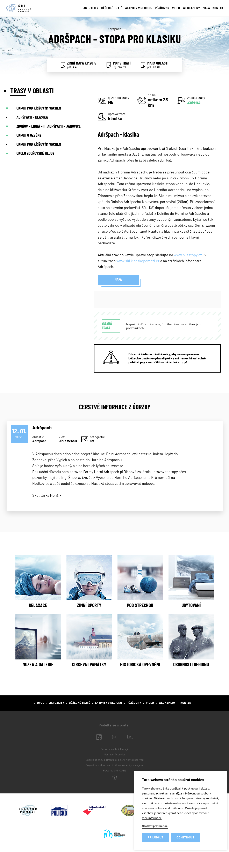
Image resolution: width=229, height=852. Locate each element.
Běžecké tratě (111, 8)
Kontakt (219, 8)
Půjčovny (162, 8)
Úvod (40, 703)
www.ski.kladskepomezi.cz (137, 261)
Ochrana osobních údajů (115, 749)
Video (176, 8)
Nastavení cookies (114, 754)
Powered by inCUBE (114, 775)
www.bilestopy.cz (188, 255)
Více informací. (152, 818)
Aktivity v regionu (138, 8)
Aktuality (90, 8)
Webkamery (191, 8)
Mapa (206, 8)
